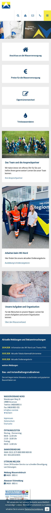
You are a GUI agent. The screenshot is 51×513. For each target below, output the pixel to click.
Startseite (8, 423)
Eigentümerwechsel (25, 96)
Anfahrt (9, 413)
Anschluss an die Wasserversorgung (26, 52)
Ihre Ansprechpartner (13, 178)
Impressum (8, 418)
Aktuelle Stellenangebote (21, 359)
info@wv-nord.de (11, 410)
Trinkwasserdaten (25, 118)
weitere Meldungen (10, 365)
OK (47, 509)
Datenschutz (9, 421)
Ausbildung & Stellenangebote (17, 263)
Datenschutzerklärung (34, 509)
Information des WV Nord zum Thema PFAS (28, 347)
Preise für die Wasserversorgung (25, 74)
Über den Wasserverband (15, 322)
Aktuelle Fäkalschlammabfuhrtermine (26, 353)
